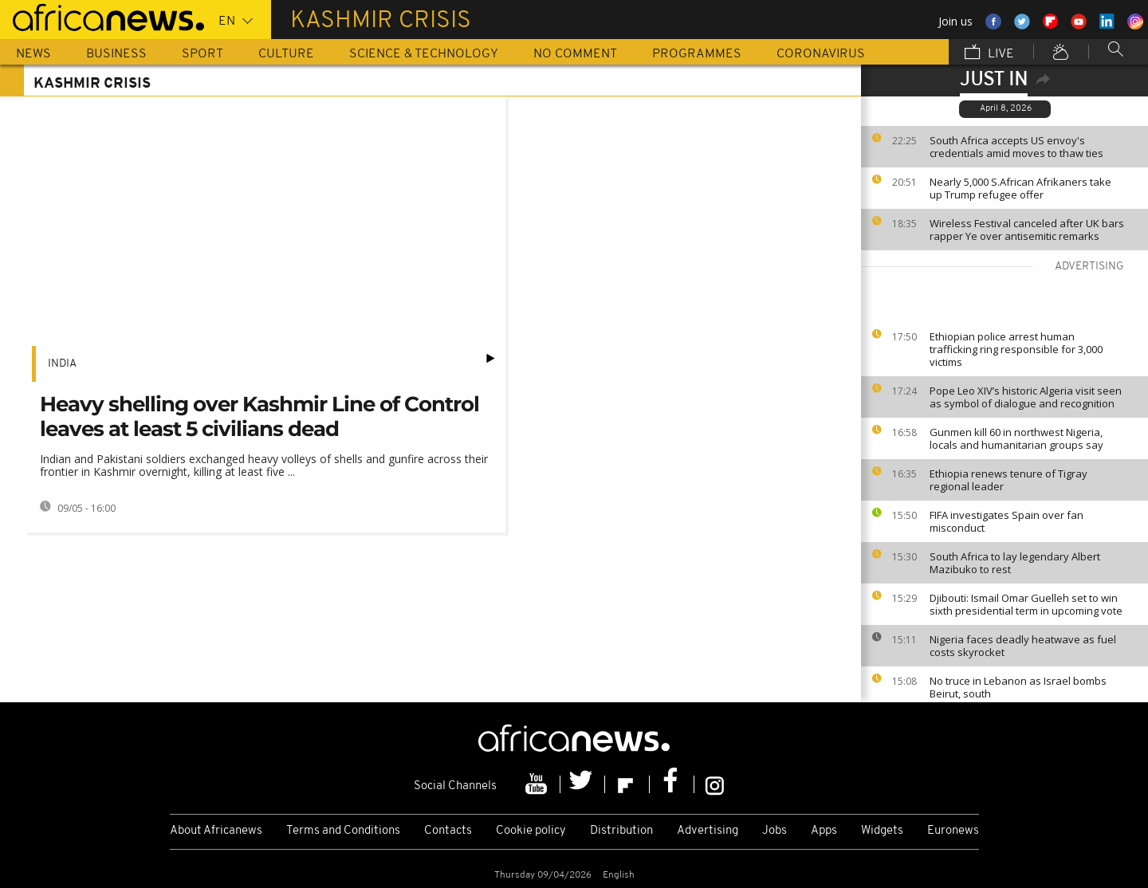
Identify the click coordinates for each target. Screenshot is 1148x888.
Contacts (448, 831)
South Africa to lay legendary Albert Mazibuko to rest (1015, 563)
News (33, 54)
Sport (202, 54)
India (62, 364)
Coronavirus (820, 54)
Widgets (882, 831)
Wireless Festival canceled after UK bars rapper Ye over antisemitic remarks (1027, 229)
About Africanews (216, 831)
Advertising (707, 831)
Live (989, 53)
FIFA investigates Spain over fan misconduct (1006, 521)
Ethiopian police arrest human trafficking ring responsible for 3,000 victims (1016, 349)
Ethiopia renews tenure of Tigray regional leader (1008, 480)
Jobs (774, 831)
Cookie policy (531, 831)
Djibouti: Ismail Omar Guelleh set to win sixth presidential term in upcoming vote (1026, 604)
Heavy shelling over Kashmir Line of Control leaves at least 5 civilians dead (259, 416)
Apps (824, 831)
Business (116, 54)
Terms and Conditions (343, 831)
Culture (286, 54)
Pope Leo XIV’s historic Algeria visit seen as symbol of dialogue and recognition (1026, 397)
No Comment (575, 54)
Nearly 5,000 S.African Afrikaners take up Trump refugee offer (1020, 188)
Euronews (953, 831)
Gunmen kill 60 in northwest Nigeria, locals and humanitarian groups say (1016, 438)
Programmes (696, 54)
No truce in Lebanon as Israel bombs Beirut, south (1018, 687)
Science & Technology (423, 54)
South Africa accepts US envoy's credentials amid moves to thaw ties (1016, 146)
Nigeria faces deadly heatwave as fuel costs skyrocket (1023, 645)
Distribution (621, 831)
